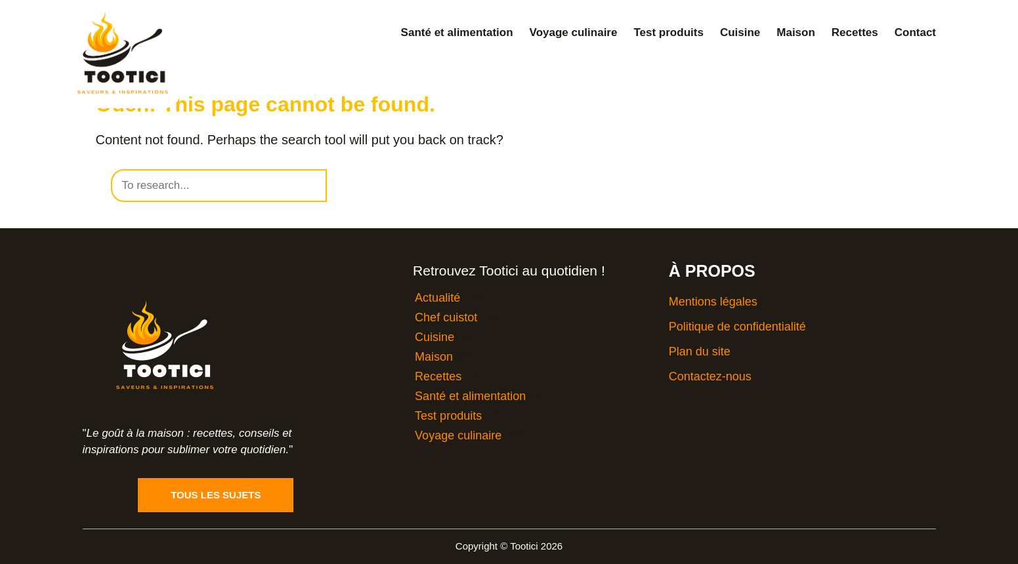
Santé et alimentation (457, 32)
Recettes (855, 32)
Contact (915, 32)
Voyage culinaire (574, 32)
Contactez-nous (710, 376)
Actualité (437, 297)
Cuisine (740, 32)
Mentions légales (713, 301)
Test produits (668, 32)
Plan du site (700, 351)
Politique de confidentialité (737, 326)
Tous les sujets (216, 494)
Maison (795, 32)
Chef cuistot (446, 317)
